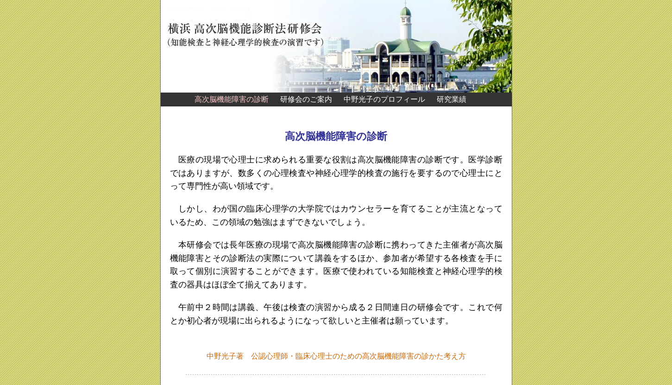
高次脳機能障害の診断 (232, 99)
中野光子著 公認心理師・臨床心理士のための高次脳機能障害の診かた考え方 (336, 356)
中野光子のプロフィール (384, 99)
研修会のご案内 (306, 99)
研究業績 (451, 99)
